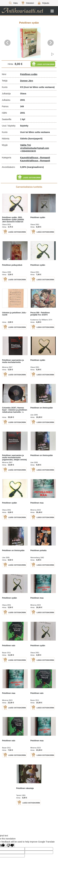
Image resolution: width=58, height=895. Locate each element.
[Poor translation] (10, 845)
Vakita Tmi (25, 145)
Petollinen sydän (28, 74)
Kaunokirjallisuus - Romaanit (35, 157)
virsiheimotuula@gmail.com (34, 148)
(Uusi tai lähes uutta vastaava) (39, 87)
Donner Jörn (26, 80)
